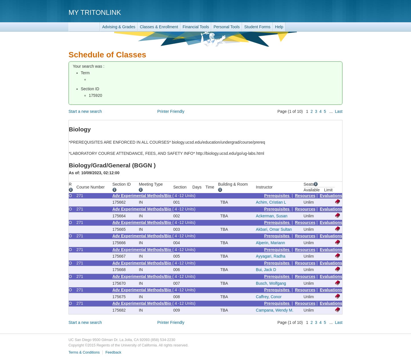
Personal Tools (226, 27)
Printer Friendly (170, 111)
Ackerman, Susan (272, 216)
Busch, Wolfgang (271, 283)
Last (338, 111)
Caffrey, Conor (269, 296)
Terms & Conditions (84, 352)
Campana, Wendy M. (274, 310)
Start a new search (85, 111)
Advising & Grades (118, 27)
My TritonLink (94, 12)
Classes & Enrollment (159, 27)
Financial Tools (196, 27)
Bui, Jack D (266, 269)
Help (279, 27)
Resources (305, 195)
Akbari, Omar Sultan (274, 229)
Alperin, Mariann (270, 242)
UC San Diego (309, 12)
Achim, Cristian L (271, 202)
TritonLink (84, 27)
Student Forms (257, 27)
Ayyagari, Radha (270, 256)
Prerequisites (277, 195)
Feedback (113, 352)
